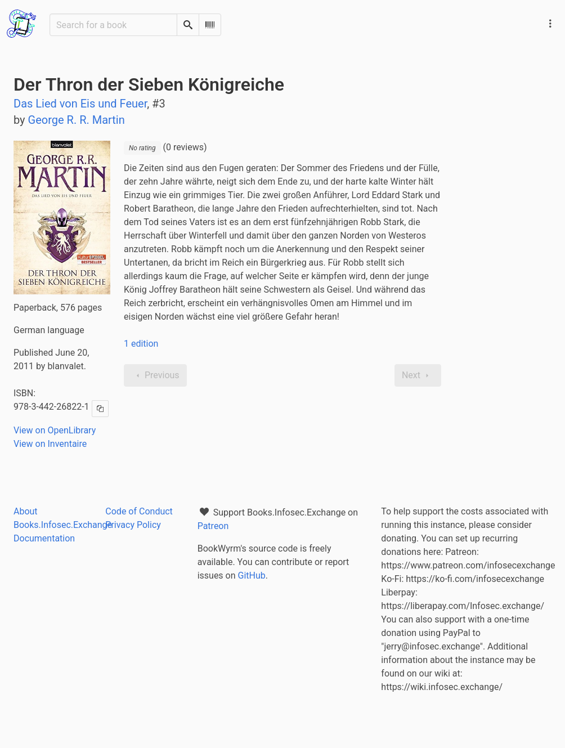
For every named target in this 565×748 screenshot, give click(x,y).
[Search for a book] (113, 25)
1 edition (141, 343)
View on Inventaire (50, 443)
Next (418, 375)
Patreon (213, 526)
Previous (155, 375)
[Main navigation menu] (550, 23)
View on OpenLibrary (55, 430)
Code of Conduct (139, 511)
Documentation (44, 538)
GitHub (252, 575)
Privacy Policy (133, 524)
